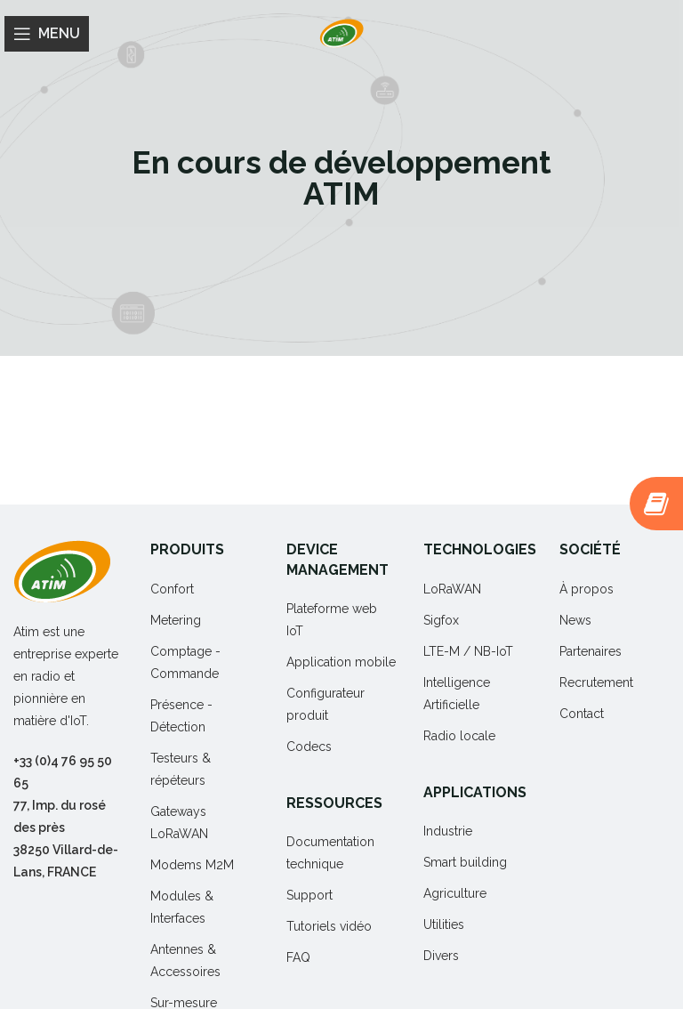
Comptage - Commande (185, 662)
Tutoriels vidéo (329, 926)
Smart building (465, 862)
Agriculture (454, 893)
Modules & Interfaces (181, 907)
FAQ (298, 957)
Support (309, 895)
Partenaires (590, 651)
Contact (581, 713)
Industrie (447, 831)
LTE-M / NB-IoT (468, 651)
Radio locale (459, 736)
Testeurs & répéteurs (180, 769)
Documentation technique (330, 853)
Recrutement (596, 682)
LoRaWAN (452, 589)
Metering (175, 620)
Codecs (309, 746)
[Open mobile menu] (46, 34)
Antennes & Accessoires (185, 960)
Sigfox (441, 620)
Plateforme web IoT (331, 619)
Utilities (443, 924)
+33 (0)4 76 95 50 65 (62, 772)
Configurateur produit (325, 704)
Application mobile (341, 662)
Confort (172, 589)
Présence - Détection (181, 716)
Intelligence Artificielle (456, 693)
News (575, 620)
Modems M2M (192, 865)
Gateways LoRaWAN (179, 822)
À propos (586, 589)
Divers (441, 955)
